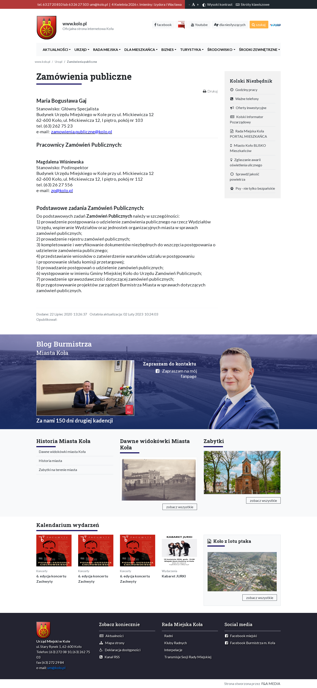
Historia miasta (49, 460)
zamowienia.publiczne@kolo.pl (81, 131)
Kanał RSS (110, 657)
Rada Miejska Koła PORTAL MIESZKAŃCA (248, 133)
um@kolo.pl (56, 668)
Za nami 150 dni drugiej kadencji (74, 420)
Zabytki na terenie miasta (57, 469)
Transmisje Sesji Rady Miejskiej (186, 657)
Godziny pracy (243, 89)
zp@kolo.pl (62, 190)
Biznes (166, 49)
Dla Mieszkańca (138, 49)
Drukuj (212, 91)
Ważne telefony (244, 98)
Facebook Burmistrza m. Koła (250, 643)
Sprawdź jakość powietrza (244, 176)
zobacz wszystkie (179, 507)
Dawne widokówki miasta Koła (61, 451)
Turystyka (189, 49)
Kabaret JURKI (174, 576)
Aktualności (54, 49)
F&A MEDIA (270, 683)
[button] (212, 571)
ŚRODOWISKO (218, 49)
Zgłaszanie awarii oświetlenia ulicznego (246, 162)
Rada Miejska (104, 49)
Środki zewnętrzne (257, 49)
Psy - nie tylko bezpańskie (252, 188)
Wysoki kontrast (217, 4)
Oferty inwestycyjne (248, 108)
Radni (167, 636)
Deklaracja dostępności (120, 650)
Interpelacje (172, 650)
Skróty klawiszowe (252, 4)
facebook (163, 24)
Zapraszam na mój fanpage (176, 373)
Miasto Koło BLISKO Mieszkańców (248, 148)
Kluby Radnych (174, 643)
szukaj (258, 24)
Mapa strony (112, 643)
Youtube (199, 24)
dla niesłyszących (229, 24)
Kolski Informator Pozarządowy (246, 119)
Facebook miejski (241, 636)
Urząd (79, 49)
